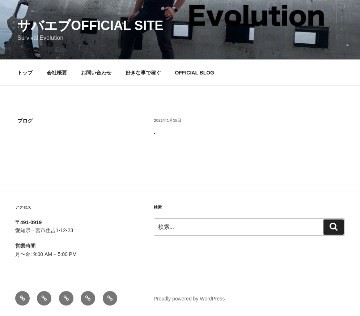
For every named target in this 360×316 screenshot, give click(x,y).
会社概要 (57, 73)
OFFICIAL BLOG (194, 73)
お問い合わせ (96, 73)
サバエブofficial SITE (90, 25)
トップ (25, 73)
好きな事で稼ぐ (143, 73)
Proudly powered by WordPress (189, 299)
